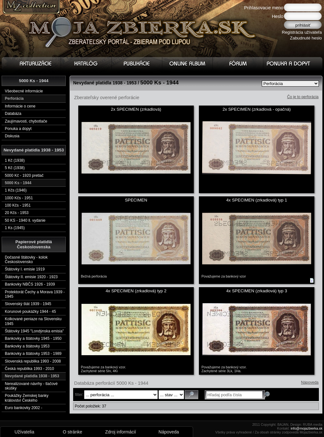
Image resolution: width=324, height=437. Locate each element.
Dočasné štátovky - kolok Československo (26, 259)
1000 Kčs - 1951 (19, 198)
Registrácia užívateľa (302, 32)
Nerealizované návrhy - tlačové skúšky (31, 385)
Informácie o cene (20, 106)
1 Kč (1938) (15, 160)
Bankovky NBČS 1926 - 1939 (30, 284)
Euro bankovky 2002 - (23, 408)
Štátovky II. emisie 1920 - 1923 (31, 277)
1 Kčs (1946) (16, 190)
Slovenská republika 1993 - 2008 (33, 361)
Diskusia (12, 136)
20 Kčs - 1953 (17, 212)
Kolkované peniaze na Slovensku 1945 (33, 321)
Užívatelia (24, 431)
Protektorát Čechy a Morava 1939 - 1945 (35, 294)
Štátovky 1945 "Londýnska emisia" (34, 331)
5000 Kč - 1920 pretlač (24, 175)
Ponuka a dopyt (18, 128)
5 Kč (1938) (15, 168)
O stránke (72, 431)
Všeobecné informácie (24, 91)
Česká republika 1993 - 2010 (29, 368)
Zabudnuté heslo (306, 38)
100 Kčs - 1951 (18, 205)
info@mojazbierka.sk (306, 428)
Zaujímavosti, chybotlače (26, 121)
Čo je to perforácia (303, 97)
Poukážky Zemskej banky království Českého (26, 397)
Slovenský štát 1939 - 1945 (28, 304)
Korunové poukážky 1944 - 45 (30, 311)
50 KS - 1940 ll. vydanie (25, 220)
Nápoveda (310, 382)
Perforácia (14, 98)
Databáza (13, 113)
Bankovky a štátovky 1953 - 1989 (33, 353)
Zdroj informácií (120, 431)
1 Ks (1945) (15, 228)
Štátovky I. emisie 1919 (25, 269)
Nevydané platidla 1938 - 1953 (32, 376)
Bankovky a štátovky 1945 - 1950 (33, 338)
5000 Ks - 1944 (18, 183)
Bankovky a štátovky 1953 (27, 346)
